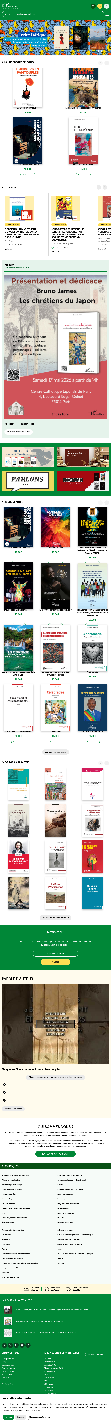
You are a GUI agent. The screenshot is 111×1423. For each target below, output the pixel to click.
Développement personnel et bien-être (16, 1212)
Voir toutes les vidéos (13, 1113)
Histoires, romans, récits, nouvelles (70, 1193)
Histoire (60, 1189)
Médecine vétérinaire (65, 1227)
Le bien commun (50, 1382)
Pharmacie (6, 1244)
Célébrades (55, 734)
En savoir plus (13, 246)
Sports (59, 1253)
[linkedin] (16, 1349)
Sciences (5, 1277)
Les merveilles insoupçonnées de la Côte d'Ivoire (18, 676)
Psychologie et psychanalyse (12, 1262)
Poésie (4, 1253)
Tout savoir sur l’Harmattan (55, 1158)
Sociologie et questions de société (69, 1248)
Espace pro (6, 1382)
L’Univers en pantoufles (28, 108)
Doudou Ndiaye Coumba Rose (18, 612)
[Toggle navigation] (107, 14)
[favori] (40, 103)
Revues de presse (8, 1372)
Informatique (62, 1203)
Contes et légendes (9, 1203)
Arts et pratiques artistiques (12, 1193)
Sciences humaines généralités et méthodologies (75, 1239)
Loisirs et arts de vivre (65, 1217)
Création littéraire (8, 1208)
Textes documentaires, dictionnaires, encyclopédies (76, 1258)
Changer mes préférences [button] (39, 1417)
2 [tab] (98, 51)
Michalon (47, 1379)
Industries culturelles (65, 1198)
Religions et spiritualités (10, 1272)
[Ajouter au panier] (28, 118)
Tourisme (60, 1267)
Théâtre (60, 1262)
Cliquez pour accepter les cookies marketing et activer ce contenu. (55, 1028)
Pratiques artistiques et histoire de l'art (16, 1258)
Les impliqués (49, 1391)
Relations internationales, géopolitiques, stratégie (20, 1267)
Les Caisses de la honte (28, 165)
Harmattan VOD (50, 1369)
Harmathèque (49, 1363)
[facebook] (28, 1349)
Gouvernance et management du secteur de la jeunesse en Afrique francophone (92, 615)
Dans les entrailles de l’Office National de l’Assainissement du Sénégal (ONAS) (92, 552)
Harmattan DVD (50, 1366)
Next (105, 188)
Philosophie (6, 1248)
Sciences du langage (65, 1234)
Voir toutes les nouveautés (55, 756)
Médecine (60, 1222)
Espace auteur (7, 1385)
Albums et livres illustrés (11, 1184)
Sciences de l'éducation (10, 1281)
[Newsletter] (93, 6)
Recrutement (7, 1379)
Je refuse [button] (20, 1417)
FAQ (4, 1366)
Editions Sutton (50, 1385)
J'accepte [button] (8, 1417)
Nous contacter (95, 1358)
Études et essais (8, 1227)
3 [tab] (101, 51)
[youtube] (22, 1349)
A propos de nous (8, 1363)
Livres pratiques (63, 1212)
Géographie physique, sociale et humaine (72, 1184)
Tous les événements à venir (18, 433)
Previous (99, 188)
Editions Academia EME (53, 1372)
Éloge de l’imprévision (83, 165)
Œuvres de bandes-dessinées (13, 1234)
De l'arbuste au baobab (92, 734)
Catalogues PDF (8, 1369)
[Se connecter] (99, 6)
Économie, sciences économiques (14, 1222)
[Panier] (106, 6)
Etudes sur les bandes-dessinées (69, 1179)
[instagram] (4, 1349)
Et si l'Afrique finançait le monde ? (55, 612)
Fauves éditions (50, 1375)
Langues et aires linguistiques (68, 1208)
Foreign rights (7, 1388)
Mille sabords (49, 1388)
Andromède (92, 674)
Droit (3, 1217)
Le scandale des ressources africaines (83, 108)
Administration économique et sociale (15, 1179)
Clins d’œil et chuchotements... (18, 734)
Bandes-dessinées (9, 1198)
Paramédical (6, 1239)
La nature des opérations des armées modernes (55, 676)
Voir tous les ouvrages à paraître (55, 921)
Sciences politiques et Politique (68, 1244)
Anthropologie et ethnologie (12, 1189)
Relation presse (8, 1375)
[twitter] (10, 1349)
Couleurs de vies (55, 549)
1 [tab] (95, 51)
